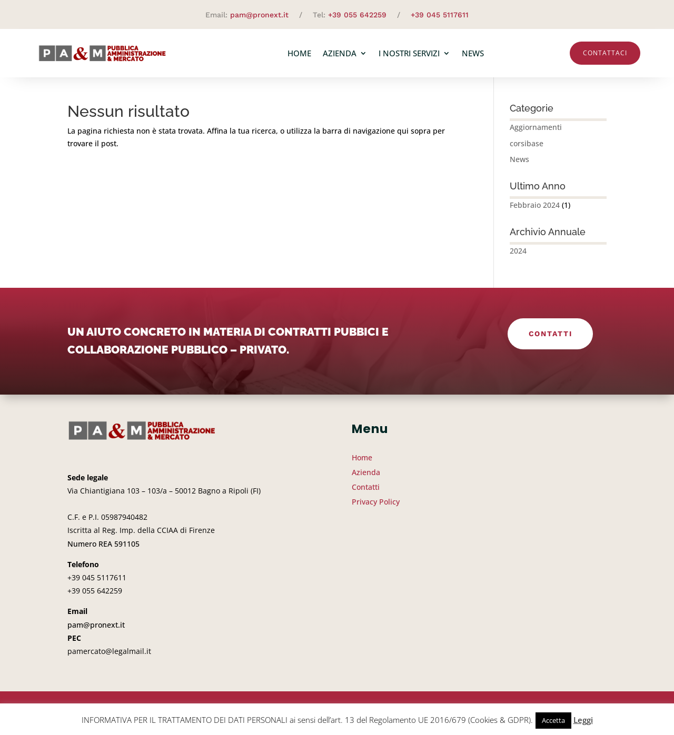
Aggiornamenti (536, 131)
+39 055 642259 (357, 15)
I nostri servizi (409, 53)
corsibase (526, 148)
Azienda (339, 53)
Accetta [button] (553, 720)
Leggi (583, 719)
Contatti (550, 338)
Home (299, 53)
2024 (518, 255)
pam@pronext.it (259, 15)
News (473, 53)
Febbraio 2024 (535, 209)
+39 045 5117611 (440, 15)
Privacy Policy (376, 506)
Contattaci (605, 52)
